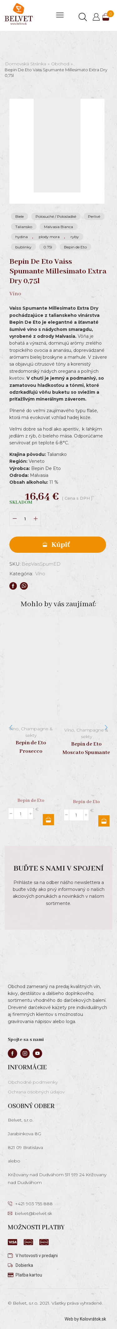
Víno (40, 574)
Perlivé (94, 216)
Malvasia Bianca (58, 226)
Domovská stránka (25, 64)
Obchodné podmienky (33, 1082)
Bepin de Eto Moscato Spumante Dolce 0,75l (86, 752)
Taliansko (23, 226)
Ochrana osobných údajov (36, 1092)
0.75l (47, 247)
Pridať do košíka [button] (48, 819)
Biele (19, 216)
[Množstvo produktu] (25, 519)
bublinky (23, 247)
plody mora (49, 236)
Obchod (60, 64)
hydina (21, 236)
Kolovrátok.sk (93, 1319)
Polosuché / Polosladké (56, 216)
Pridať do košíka (57, 545)
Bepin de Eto (75, 247)
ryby (75, 236)
